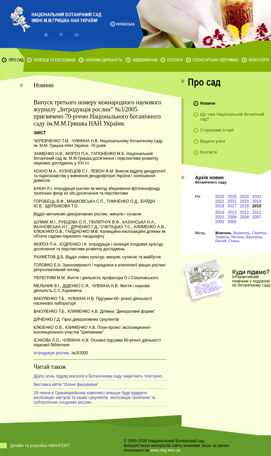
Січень (234, 241)
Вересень (241, 233)
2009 (232, 217)
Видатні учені (212, 141)
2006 (219, 221)
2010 (219, 217)
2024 (244, 196)
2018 (219, 206)
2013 (232, 212)
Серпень (259, 233)
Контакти (208, 152)
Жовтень (223, 233)
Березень (254, 237)
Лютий (220, 241)
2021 (232, 201)
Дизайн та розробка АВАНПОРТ (40, 445)
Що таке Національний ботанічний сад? (232, 116)
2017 (232, 206)
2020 (244, 201)
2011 (256, 212)
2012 (244, 212)
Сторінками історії (217, 130)
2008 (244, 217)
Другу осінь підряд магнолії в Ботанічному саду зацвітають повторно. (98, 376)
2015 (256, 206)
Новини (207, 103)
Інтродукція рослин (51, 353)
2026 (219, 196)
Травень (222, 237)
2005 (232, 221)
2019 (256, 201)
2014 (219, 212)
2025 (232, 196)
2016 (244, 206)
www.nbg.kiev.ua (165, 450)
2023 (256, 196)
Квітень (237, 237)
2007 (256, 217)
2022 (219, 201)
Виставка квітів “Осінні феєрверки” (66, 384)
